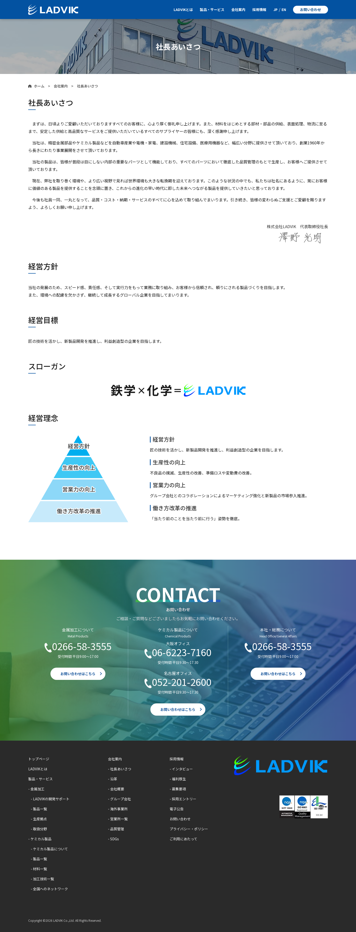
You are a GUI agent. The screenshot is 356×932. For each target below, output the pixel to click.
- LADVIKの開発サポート (50, 798)
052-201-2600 (181, 682)
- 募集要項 (178, 788)
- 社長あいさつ (119, 768)
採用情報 (259, 9)
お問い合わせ (310, 9)
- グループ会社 (119, 798)
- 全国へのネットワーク (49, 888)
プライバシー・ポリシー (189, 828)
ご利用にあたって (183, 838)
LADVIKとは (183, 9)
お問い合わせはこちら (77, 673)
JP (275, 9)
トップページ (38, 758)
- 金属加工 (36, 788)
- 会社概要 (116, 788)
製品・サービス (212, 9)
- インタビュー (181, 768)
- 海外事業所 (118, 808)
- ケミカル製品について (49, 848)
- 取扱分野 (39, 828)
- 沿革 (112, 778)
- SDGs (113, 838)
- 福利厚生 (178, 778)
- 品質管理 (116, 828)
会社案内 (238, 9)
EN (284, 9)
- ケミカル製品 (39, 838)
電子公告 (177, 808)
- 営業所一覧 (118, 818)
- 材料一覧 (39, 868)
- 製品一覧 (39, 808)
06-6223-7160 (181, 652)
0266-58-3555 (81, 646)
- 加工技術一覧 (42, 878)
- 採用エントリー (183, 798)
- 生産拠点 (39, 818)
